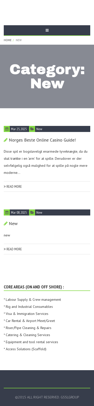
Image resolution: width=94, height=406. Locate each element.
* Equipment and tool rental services (31, 342)
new (39, 129)
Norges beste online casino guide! (42, 140)
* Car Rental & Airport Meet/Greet (29, 320)
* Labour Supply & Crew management (32, 299)
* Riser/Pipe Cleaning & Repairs (27, 328)
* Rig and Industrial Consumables (28, 306)
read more (13, 186)
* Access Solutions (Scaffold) (25, 349)
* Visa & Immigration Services (26, 313)
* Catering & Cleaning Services (27, 335)
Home (8, 40)
